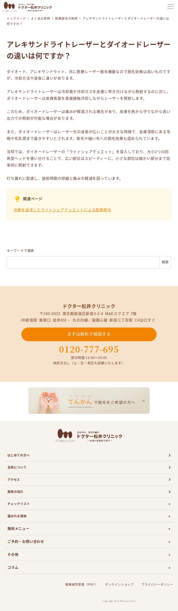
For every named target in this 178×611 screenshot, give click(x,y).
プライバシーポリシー (157, 584)
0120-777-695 (89, 349)
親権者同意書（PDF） (81, 584)
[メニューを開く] (170, 6)
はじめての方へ (18, 455)
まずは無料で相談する (89, 334)
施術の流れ (15, 491)
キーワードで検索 (20, 251)
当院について (17, 467)
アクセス (13, 479)
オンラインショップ (119, 584)
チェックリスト (18, 503)
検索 (165, 262)
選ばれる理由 (17, 516)
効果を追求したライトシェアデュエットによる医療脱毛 (62, 210)
